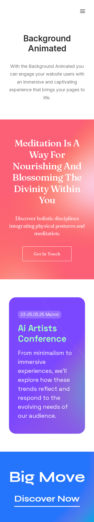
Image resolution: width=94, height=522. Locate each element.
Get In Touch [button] (47, 253)
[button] (82, 11)
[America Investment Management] (28, 11)
